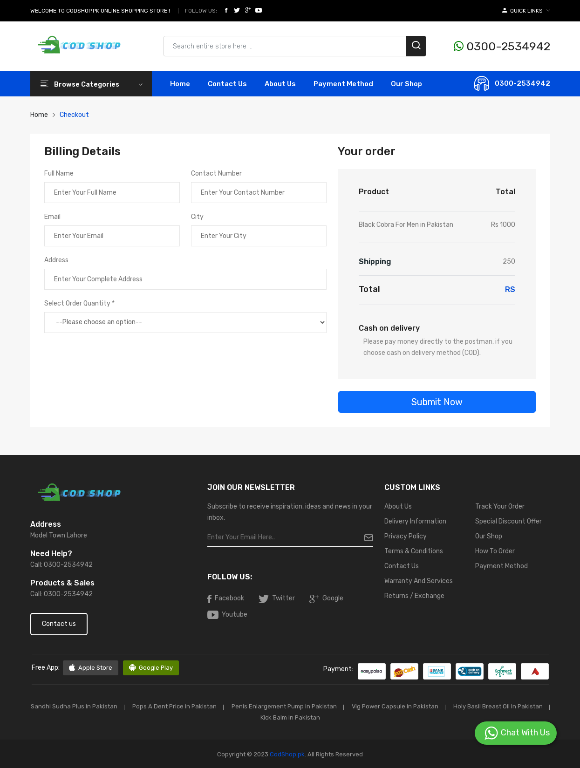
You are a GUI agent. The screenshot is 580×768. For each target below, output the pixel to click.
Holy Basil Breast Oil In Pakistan (252, 717)
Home (180, 84)
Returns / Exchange (414, 596)
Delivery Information (415, 521)
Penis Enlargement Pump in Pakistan (337, 706)
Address (56, 260)
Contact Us (401, 566)
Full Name (59, 173)
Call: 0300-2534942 (61, 565)
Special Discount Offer (508, 521)
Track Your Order (500, 506)
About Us (280, 84)
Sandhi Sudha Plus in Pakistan (123, 706)
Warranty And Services (418, 581)
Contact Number (216, 173)
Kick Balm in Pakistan (343, 717)
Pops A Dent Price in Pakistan (225, 706)
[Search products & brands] (294, 46)
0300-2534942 (502, 46)
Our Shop (406, 84)
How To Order (495, 551)
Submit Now (437, 402)
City (197, 217)
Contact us (59, 624)
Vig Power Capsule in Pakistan (450, 706)
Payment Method (343, 84)
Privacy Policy (405, 536)
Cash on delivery (389, 328)
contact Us (227, 84)
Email (52, 217)
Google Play (151, 667)
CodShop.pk (286, 753)
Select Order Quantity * (79, 303)
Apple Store (90, 667)
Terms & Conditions (413, 551)
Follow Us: (201, 10)
